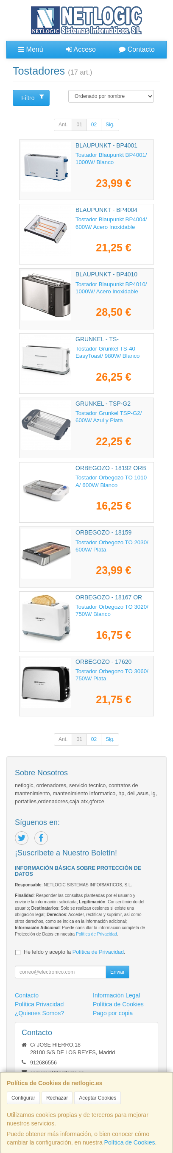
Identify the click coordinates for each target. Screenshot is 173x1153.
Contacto (136, 49)
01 (79, 125)
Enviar (117, 972)
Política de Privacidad (96, 934)
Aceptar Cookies (97, 1098)
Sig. (110, 125)
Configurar (23, 1098)
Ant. (63, 125)
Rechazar (57, 1098)
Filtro (32, 97)
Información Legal (116, 995)
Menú (30, 49)
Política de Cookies (129, 1142)
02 (94, 125)
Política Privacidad (39, 1004)
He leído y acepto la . (74, 952)
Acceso (81, 49)
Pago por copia (113, 1013)
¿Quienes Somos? (39, 1013)
